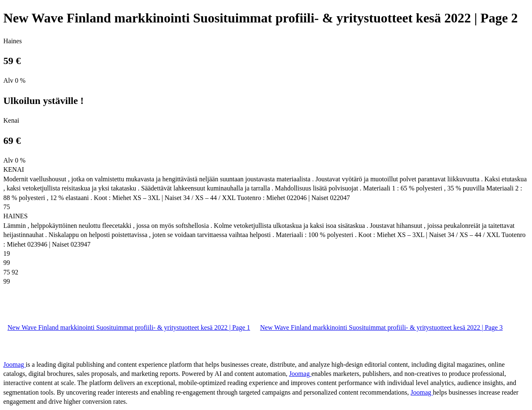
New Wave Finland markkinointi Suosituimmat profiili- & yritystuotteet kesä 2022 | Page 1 (128, 327)
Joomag (14, 364)
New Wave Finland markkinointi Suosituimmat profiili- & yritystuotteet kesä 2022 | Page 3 (381, 327)
